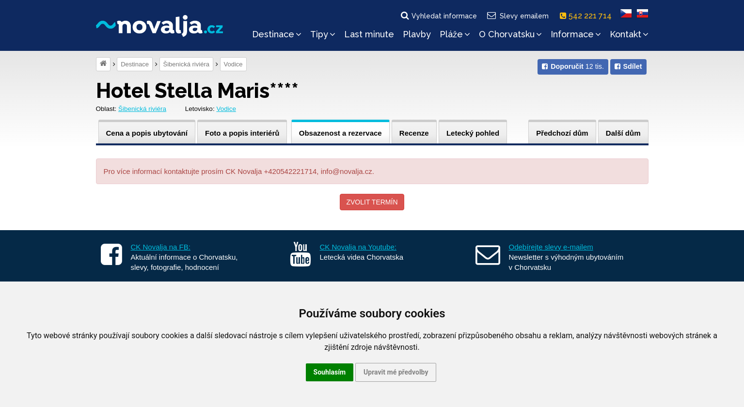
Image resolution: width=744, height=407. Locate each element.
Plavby (417, 34)
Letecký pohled (472, 133)
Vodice (233, 64)
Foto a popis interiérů (242, 133)
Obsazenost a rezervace (340, 133)
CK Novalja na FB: (160, 247)
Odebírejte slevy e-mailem (551, 247)
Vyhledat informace (438, 15)
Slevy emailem (517, 15)
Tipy (322, 34)
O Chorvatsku (510, 34)
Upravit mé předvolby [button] (396, 372)
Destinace (276, 34)
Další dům (623, 133)
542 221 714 (588, 15)
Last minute (369, 34)
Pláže (455, 34)
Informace (576, 34)
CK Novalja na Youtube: (358, 247)
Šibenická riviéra (186, 64)
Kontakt (629, 34)
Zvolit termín (371, 202)
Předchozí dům (562, 133)
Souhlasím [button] (330, 372)
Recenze (414, 133)
